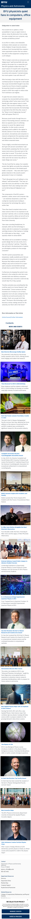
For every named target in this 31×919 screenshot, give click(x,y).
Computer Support (6, 885)
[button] (27, 899)
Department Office (6, 880)
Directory (3, 878)
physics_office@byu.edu (7, 869)
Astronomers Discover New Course (11, 668)
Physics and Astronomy (13, 5)
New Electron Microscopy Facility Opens (13, 352)
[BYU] (4, 2)
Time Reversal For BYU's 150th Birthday (13, 384)
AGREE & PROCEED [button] (16, 916)
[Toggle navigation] (28, 2)
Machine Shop (4, 883)
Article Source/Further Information (12, 317)
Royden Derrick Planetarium (8, 887)
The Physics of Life (7, 744)
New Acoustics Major (7, 810)
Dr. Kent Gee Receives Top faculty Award (13, 778)
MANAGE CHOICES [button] (15, 911)
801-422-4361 (5, 871)
